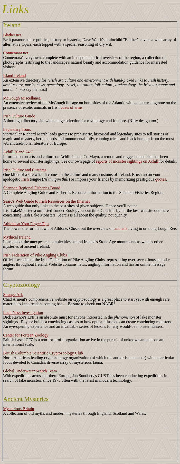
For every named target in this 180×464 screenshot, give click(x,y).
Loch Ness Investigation (23, 312)
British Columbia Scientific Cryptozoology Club (43, 353)
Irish (25, 179)
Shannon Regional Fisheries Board (31, 188)
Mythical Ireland (17, 237)
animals (121, 228)
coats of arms (71, 107)
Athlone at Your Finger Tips (26, 224)
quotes (160, 179)
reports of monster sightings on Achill (127, 161)
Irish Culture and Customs (24, 170)
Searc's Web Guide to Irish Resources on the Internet (46, 201)
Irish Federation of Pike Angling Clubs (35, 255)
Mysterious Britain (18, 409)
